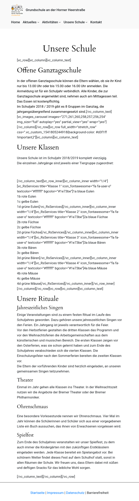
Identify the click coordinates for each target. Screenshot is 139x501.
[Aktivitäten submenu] (60, 22)
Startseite (37, 493)
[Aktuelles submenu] (38, 22)
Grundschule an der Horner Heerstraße (55, 10)
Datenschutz (75, 493)
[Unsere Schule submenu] (86, 22)
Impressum (55, 493)
